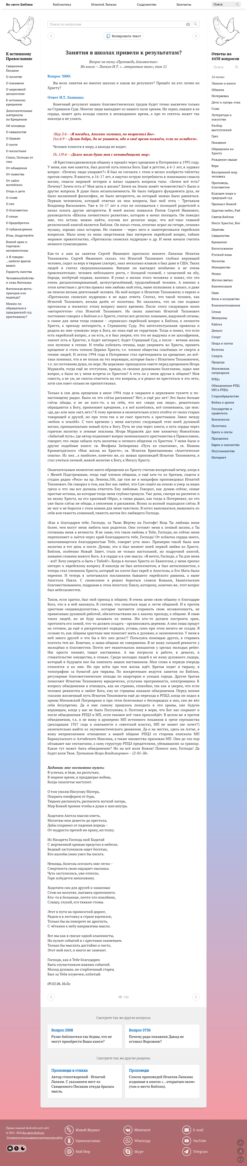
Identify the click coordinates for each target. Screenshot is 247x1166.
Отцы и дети (15, 191)
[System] (16, 1148)
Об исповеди (15, 126)
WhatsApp (142, 1141)
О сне (10, 204)
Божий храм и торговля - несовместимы (17, 246)
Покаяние (219, 142)
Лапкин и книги (224, 83)
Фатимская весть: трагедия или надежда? (19, 292)
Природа (218, 362)
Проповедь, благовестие (221, 185)
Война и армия (223, 402)
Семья (216, 311)
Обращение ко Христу (223, 151)
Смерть (217, 356)
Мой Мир (83, 1151)
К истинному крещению (16, 102)
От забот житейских (14, 182)
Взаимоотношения (226, 305)
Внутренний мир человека (224, 174)
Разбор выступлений (222, 127)
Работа (217, 324)
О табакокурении (19, 229)
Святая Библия (223, 217)
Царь (215, 292)
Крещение (219, 242)
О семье (12, 216)
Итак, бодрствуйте (20, 235)
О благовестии (17, 210)
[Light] (10, 1148)
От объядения (16, 168)
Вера (215, 166)
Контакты (184, 4)
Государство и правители (222, 411)
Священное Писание (14, 68)
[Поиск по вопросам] (123, 24)
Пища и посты (222, 343)
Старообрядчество (225, 396)
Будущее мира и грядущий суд (224, 195)
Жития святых (222, 280)
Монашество (221, 267)
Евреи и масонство (226, 445)
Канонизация (222, 286)
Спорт (216, 337)
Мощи (216, 273)
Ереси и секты (222, 432)
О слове (11, 197)
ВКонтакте (142, 1130)
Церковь (218, 229)
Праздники (220, 438)
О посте (12, 144)
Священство (221, 235)
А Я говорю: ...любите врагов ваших (18, 261)
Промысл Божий (224, 204)
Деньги (217, 330)
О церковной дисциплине (16, 91)
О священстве (16, 132)
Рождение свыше (224, 159)
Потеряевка (220, 96)
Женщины (219, 318)
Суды (215, 108)
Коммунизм (221, 419)
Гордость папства (19, 271)
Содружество (146, 4)
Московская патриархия (220, 370)
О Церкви (13, 138)
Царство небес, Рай (226, 210)
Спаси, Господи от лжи (19, 159)
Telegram (200, 1151)
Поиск (227, 4)
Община (218, 89)
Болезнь (218, 349)
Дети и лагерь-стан (226, 102)
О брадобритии (17, 223)
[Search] (237, 67)
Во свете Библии (33, 1133)
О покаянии (15, 83)
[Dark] (23, 1148)
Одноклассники (88, 1141)
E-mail (198, 1130)
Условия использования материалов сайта (35, 1137)
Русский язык (222, 254)
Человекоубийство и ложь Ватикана (20, 280)
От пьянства (15, 174)
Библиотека (62, 4)
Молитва (218, 261)
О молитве (14, 76)
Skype (139, 1151)
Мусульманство (223, 451)
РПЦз (216, 379)
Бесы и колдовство (226, 299)
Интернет (219, 457)
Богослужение (222, 248)
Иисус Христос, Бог (226, 223)
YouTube (199, 1141)
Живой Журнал (88, 1130)
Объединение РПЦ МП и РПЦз (226, 387)
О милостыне (16, 151)
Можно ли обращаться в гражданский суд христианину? (18, 310)
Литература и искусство (222, 117)
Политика (219, 426)
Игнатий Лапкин (103, 4)
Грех (215, 136)
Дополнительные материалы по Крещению (19, 115)
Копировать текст (126, 36)
